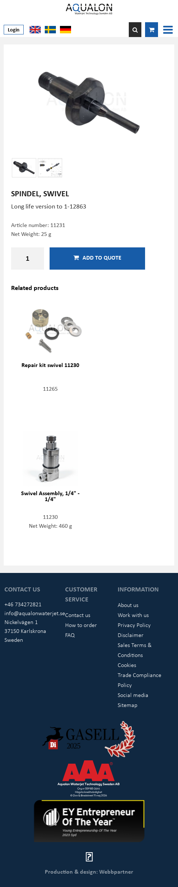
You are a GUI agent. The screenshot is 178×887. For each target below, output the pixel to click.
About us (128, 605)
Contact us (77, 615)
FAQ (70, 635)
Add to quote (97, 257)
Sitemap (127, 705)
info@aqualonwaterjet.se (34, 613)
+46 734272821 (22, 604)
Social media (133, 695)
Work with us (133, 615)
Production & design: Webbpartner (89, 871)
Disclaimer (131, 635)
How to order (81, 625)
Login (14, 29)
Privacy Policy (134, 625)
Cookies (127, 665)
